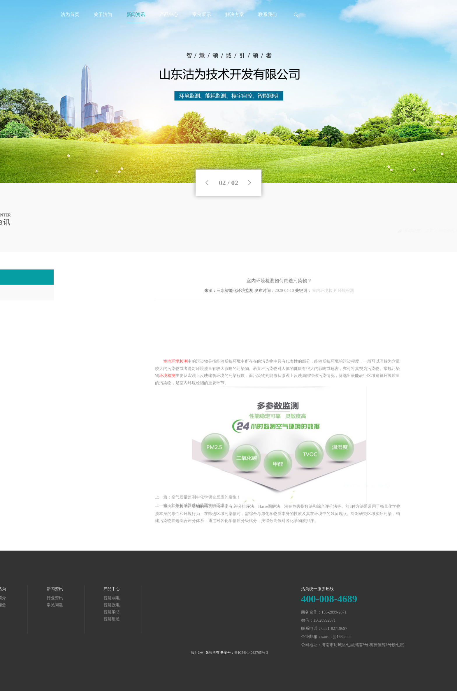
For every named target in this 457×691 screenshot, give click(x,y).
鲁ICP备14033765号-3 (251, 653)
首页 (398, 231)
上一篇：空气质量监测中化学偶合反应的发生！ (198, 503)
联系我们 (267, 14)
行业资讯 (435, 231)
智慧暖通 (50, 619)
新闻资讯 (135, 14)
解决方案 (234, 14)
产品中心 (168, 14)
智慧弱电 (50, 598)
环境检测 (346, 299)
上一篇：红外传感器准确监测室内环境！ (191, 511)
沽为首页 (70, 14)
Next (249, 182)
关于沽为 (103, 14)
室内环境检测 (324, 299)
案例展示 (201, 14)
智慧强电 (50, 605)
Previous (207, 182)
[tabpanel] (228, 91)
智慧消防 (50, 612)
